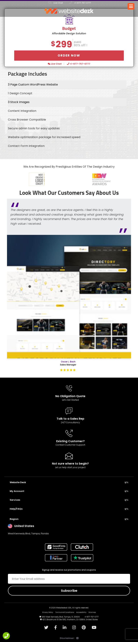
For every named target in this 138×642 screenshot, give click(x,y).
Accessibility (81, 612)
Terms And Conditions (64, 612)
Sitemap (92, 612)
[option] (36, 179)
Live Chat (55, 2)
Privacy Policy (47, 612)
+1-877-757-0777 (80, 2)
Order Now (69, 55)
